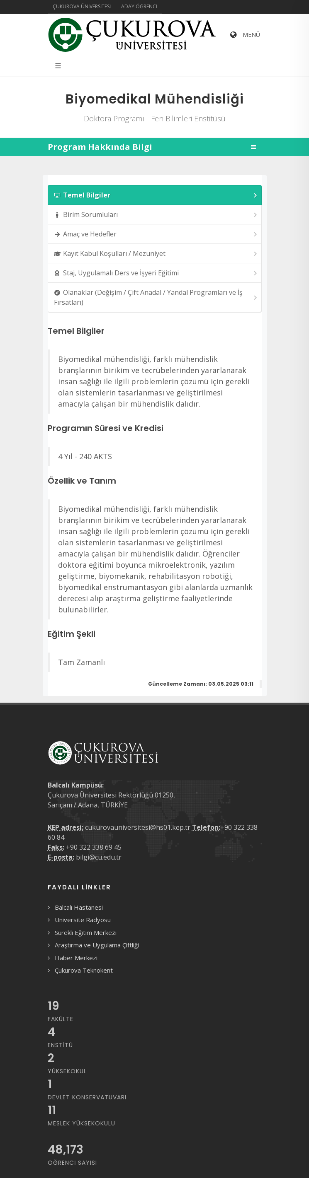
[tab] (155, 195)
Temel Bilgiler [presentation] (156, 195)
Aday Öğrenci (139, 6)
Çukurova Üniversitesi (82, 6)
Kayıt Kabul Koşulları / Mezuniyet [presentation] (156, 253)
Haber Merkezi (76, 958)
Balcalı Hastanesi (79, 907)
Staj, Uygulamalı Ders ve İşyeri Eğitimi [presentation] (156, 273)
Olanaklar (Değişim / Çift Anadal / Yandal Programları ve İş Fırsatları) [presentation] (156, 297)
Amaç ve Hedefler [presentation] (156, 234)
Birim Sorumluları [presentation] (156, 214)
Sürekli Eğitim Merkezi (86, 932)
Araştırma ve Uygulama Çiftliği (97, 945)
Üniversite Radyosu (83, 919)
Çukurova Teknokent (84, 970)
